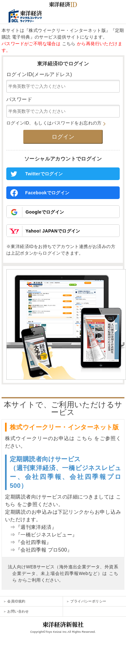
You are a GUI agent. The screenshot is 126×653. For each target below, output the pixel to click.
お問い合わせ (16, 611)
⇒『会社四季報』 (28, 542)
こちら (69, 43)
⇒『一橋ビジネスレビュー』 (41, 534)
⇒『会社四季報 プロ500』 (38, 550)
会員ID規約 (14, 601)
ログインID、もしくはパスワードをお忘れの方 (56, 122)
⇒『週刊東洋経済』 (31, 527)
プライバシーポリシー (86, 601)
